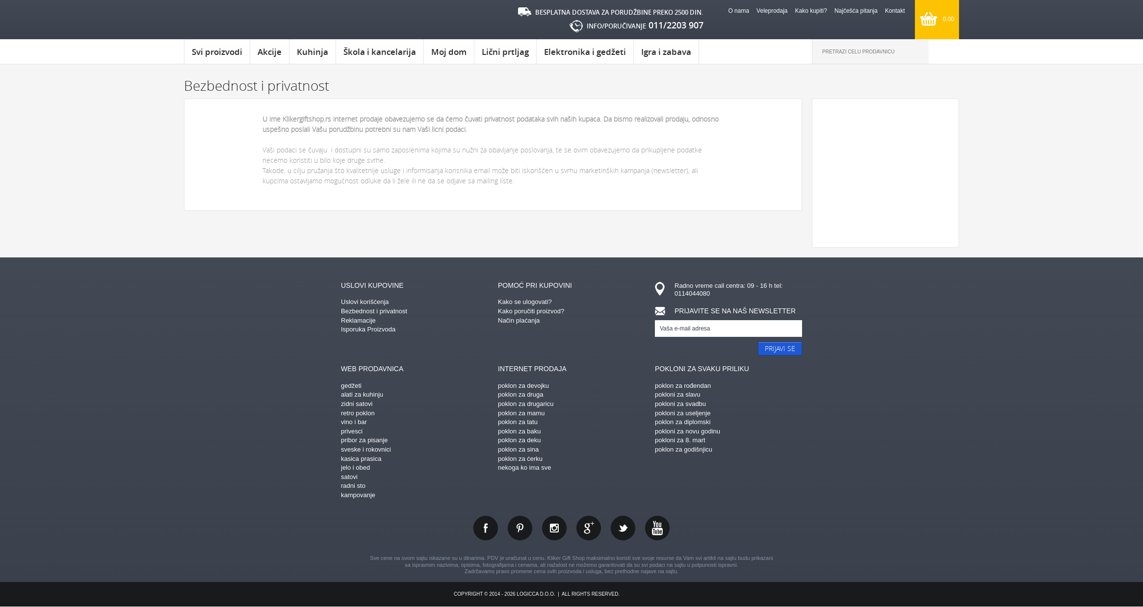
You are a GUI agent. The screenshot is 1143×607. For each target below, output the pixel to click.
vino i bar (354, 422)
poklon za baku (519, 431)
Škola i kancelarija (379, 51)
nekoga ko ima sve (524, 467)
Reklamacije (358, 320)
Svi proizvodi (217, 51)
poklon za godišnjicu (683, 449)
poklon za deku (519, 440)
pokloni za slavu (678, 394)
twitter (623, 528)
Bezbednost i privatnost (374, 311)
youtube (657, 528)
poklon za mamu (521, 413)
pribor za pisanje (364, 440)
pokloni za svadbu (680, 403)
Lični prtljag (505, 51)
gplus (588, 528)
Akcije (270, 51)
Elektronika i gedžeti (585, 51)
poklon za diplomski (682, 422)
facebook (485, 528)
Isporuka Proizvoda (368, 329)
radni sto (353, 485)
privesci (352, 431)
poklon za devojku (523, 385)
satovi (349, 477)
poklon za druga (521, 394)
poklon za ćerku (520, 458)
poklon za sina (518, 449)
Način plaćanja (519, 320)
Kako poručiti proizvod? (531, 311)
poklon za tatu (518, 422)
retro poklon (358, 413)
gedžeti (351, 385)
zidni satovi (356, 403)
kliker (225, 20)
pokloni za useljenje (682, 413)
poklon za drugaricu (525, 403)
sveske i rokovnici (366, 449)
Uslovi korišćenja (365, 301)
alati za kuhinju (362, 394)
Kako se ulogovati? (525, 301)
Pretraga (944, 51)
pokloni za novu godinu (687, 431)
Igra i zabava (666, 51)
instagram (554, 528)
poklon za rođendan (683, 385)
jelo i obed (355, 467)
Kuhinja (312, 51)
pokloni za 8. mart (680, 440)
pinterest (520, 528)
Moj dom (449, 51)
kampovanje (358, 495)
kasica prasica (361, 458)
